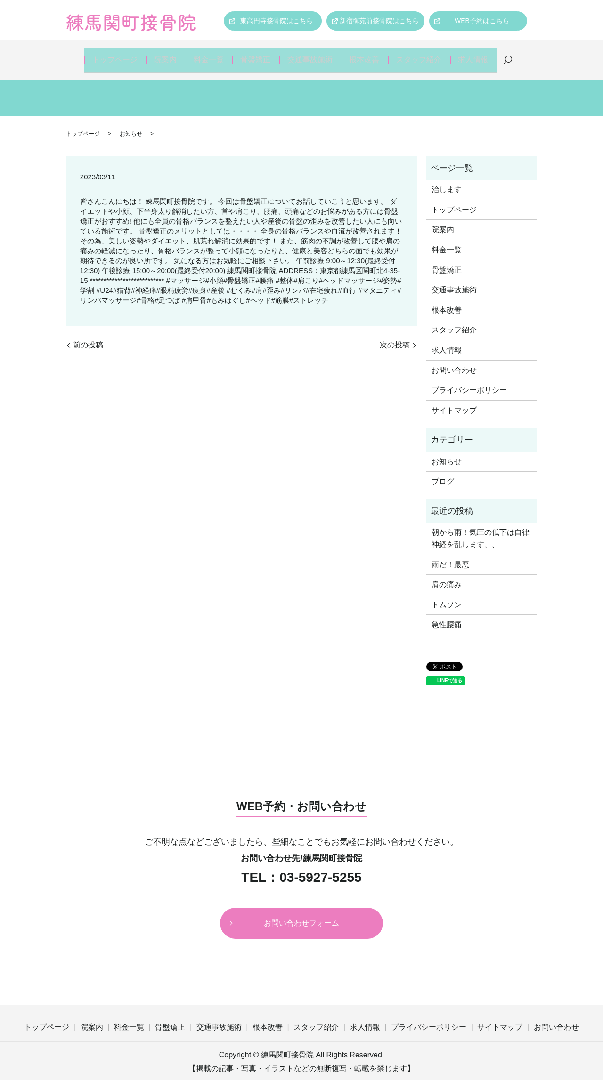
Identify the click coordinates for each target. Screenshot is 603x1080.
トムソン (447, 595)
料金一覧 (207, 55)
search (514, 55)
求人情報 (478, 55)
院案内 (161, 55)
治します (447, 180)
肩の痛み (447, 575)
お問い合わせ (454, 360)
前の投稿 (88, 335)
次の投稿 (395, 335)
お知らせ (131, 124)
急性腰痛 (447, 615)
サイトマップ (454, 400)
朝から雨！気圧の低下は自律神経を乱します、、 (481, 529)
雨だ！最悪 (450, 555)
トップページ (109, 55)
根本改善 (367, 55)
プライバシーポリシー (469, 381)
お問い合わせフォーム (301, 913)
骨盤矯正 (256, 55)
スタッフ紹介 (422, 55)
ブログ (443, 472)
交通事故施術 (311, 55)
